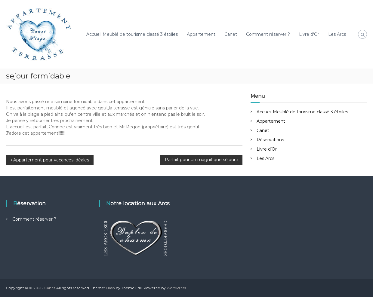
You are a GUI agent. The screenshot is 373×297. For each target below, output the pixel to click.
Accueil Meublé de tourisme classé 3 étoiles (132, 34)
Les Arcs (337, 34)
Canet (230, 34)
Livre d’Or (309, 34)
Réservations (270, 139)
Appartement (201, 34)
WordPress (176, 288)
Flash (110, 288)
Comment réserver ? (268, 34)
